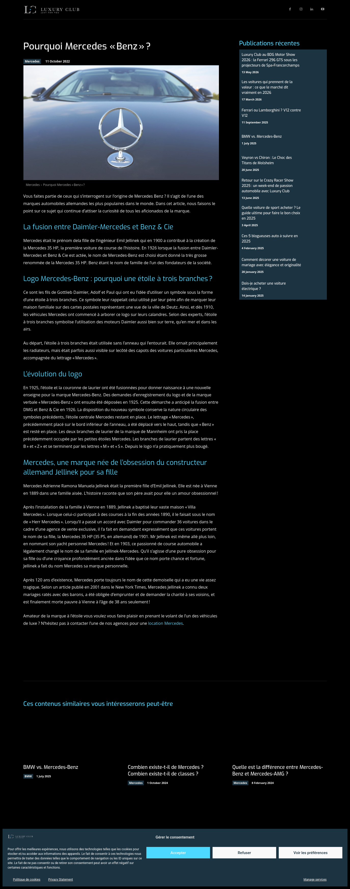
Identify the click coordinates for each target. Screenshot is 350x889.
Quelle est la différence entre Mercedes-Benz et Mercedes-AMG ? (279, 770)
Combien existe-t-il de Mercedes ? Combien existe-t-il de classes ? (167, 770)
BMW (28, 776)
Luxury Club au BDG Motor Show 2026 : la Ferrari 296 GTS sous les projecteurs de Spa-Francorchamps (271, 60)
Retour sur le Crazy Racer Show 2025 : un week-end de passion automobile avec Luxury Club (267, 186)
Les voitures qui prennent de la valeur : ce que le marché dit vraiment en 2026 (267, 87)
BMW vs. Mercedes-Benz (262, 136)
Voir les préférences (310, 852)
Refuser (244, 852)
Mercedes (32, 61)
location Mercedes (165, 623)
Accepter (178, 852)
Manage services (315, 879)
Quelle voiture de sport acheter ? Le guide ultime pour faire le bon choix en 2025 (271, 213)
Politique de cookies (26, 879)
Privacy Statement (60, 879)
